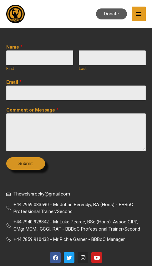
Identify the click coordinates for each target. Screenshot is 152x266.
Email (14, 82)
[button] (111, 13)
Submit (25, 163)
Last (83, 68)
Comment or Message (32, 110)
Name (14, 47)
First (10, 68)
